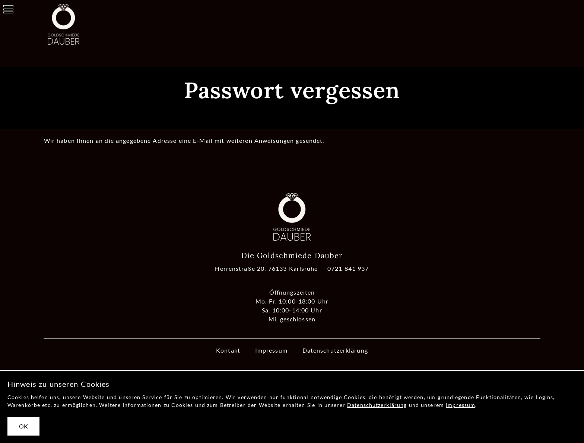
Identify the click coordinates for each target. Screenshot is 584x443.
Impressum (271, 350)
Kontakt (228, 350)
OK (23, 426)
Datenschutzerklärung (335, 350)
